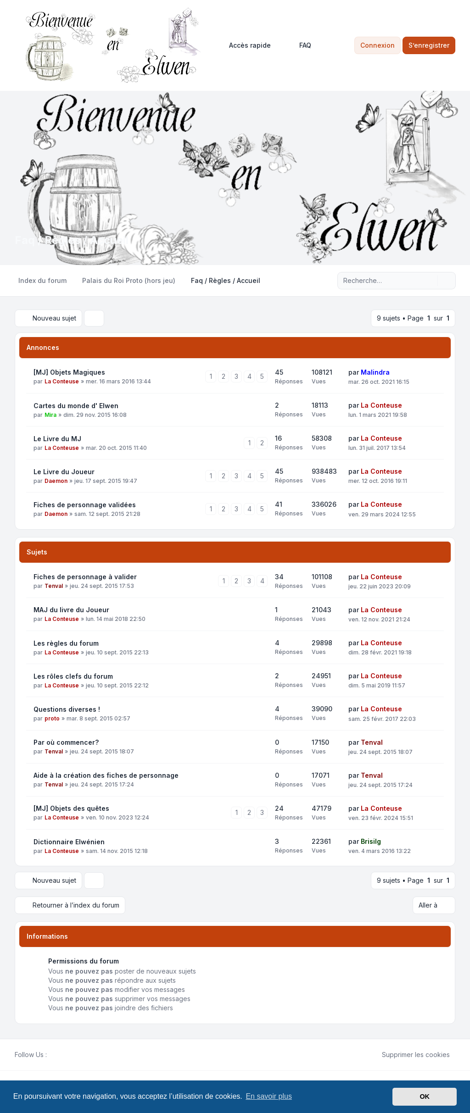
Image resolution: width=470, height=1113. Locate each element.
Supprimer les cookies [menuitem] (410, 1055)
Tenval (54, 585)
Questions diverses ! (67, 709)
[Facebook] (52, 1055)
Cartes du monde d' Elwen (76, 406)
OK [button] (425, 1096)
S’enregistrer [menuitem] (428, 45)
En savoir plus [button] (269, 1096)
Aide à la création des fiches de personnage (106, 775)
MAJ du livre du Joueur (71, 610)
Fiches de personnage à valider (85, 577)
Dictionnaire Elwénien (69, 842)
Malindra (375, 372)
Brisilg (371, 841)
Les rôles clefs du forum (73, 676)
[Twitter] (60, 1055)
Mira (50, 414)
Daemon (56, 480)
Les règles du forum (66, 643)
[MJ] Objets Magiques (69, 372)
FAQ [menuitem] (299, 45)
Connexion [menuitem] (377, 45)
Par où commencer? (66, 742)
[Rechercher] (429, 280)
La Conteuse (62, 381)
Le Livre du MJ (57, 439)
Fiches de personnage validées (85, 505)
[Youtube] (67, 1055)
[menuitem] (246, 45)
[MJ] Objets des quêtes (71, 808)
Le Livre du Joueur (64, 472)
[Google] (74, 1055)
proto (52, 718)
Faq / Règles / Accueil (72, 240)
